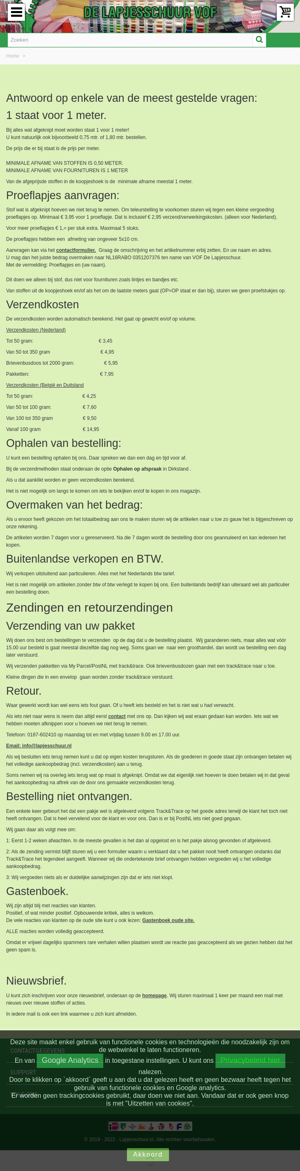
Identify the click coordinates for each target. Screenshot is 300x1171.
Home (13, 56)
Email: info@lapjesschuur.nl (38, 746)
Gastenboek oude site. (168, 920)
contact (117, 716)
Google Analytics (70, 1060)
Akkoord (148, 1154)
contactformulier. (76, 250)
